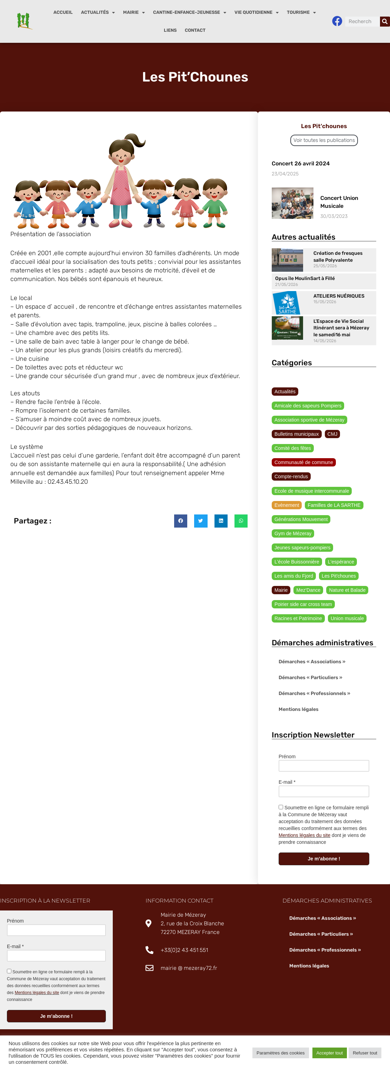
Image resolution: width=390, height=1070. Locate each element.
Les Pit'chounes (338, 576)
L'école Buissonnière (296, 562)
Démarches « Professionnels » (314, 694)
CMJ (332, 434)
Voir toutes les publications (324, 140)
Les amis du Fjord (293, 576)
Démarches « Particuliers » (310, 678)
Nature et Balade (347, 591)
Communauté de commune (303, 462)
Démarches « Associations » (312, 662)
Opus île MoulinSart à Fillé (305, 278)
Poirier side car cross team (303, 605)
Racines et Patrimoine (298, 619)
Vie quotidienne (256, 12)
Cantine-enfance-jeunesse (189, 12)
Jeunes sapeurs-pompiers (302, 548)
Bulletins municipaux (296, 434)
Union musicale (346, 619)
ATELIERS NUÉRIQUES (338, 296)
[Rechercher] (385, 22)
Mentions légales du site (304, 836)
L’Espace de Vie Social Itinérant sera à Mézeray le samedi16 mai (341, 328)
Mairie (134, 12)
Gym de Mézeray (292, 534)
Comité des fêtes (292, 448)
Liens (170, 30)
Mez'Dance (308, 591)
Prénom (287, 757)
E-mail (287, 782)
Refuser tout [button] (365, 1052)
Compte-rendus (291, 477)
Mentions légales (298, 710)
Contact (195, 30)
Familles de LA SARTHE (334, 505)
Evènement (286, 505)
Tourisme (301, 12)
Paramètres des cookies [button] (280, 1052)
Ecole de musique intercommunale (311, 491)
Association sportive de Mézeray (309, 420)
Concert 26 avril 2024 (301, 163)
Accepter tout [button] (330, 1052)
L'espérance (341, 562)
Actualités (98, 12)
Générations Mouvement (300, 519)
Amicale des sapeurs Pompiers (307, 405)
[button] (180, 522)
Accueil (63, 12)
